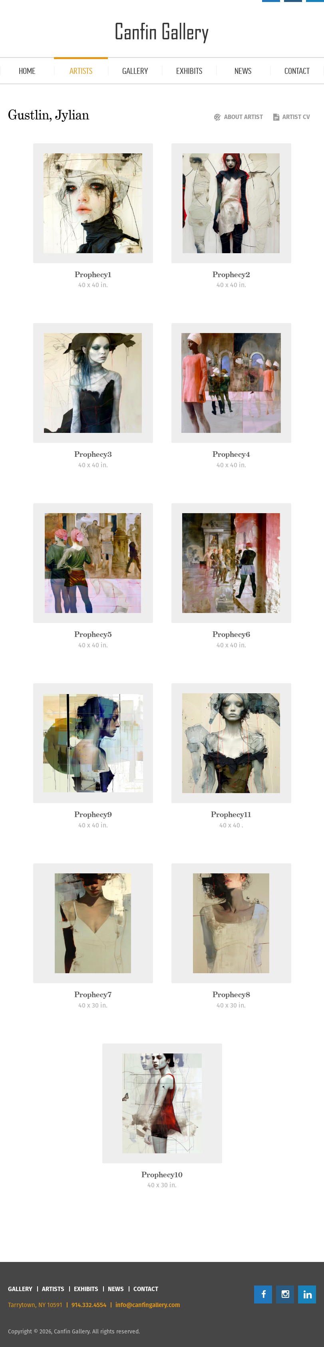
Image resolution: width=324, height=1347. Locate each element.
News (116, 1289)
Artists (53, 1289)
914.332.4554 (89, 1305)
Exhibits (86, 1289)
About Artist (238, 117)
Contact (145, 1289)
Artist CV (291, 117)
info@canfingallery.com (147, 1305)
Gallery (20, 1289)
